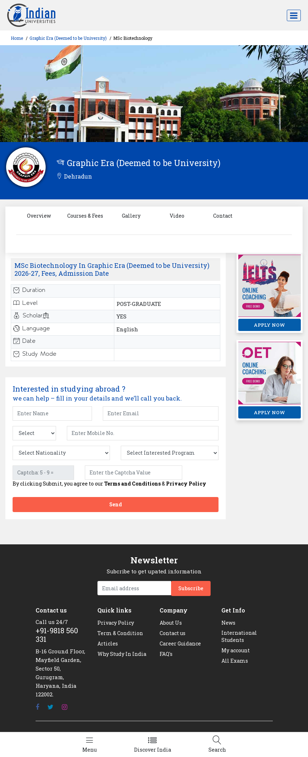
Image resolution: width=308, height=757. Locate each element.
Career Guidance (180, 643)
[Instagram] (64, 707)
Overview (39, 215)
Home (17, 38)
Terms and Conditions (132, 483)
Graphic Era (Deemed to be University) (68, 38)
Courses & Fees (85, 215)
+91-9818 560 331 (57, 635)
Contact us (172, 633)
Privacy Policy (186, 483)
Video (177, 215)
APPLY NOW (269, 325)
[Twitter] (50, 707)
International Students (239, 636)
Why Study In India (121, 653)
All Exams (234, 660)
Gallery (131, 215)
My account (235, 650)
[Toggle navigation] (294, 15)
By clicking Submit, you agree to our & (109, 483)
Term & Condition (120, 633)
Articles (107, 643)
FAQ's (166, 653)
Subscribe (190, 588)
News (228, 622)
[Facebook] (37, 707)
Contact (223, 215)
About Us (171, 622)
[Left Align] (89, 744)
